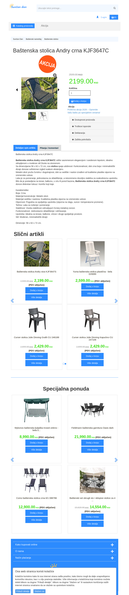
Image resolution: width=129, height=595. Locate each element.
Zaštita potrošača (81, 139)
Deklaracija (78, 133)
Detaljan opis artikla (25, 148)
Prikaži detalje (22, 591)
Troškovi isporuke (81, 126)
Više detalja (36, 297)
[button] (101, 17)
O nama (19, 551)
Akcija (44, 25)
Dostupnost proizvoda (83, 120)
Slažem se (39, 591)
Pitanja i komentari (49, 148)
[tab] (91, 119)
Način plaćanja (23, 557)
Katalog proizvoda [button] (23, 26)
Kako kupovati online (26, 544)
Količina (73, 88)
